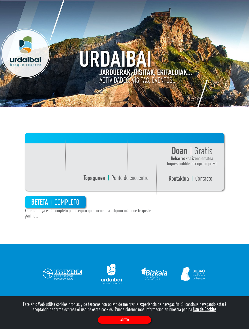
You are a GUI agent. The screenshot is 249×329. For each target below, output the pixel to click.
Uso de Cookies (204, 309)
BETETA (55, 202)
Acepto (124, 320)
